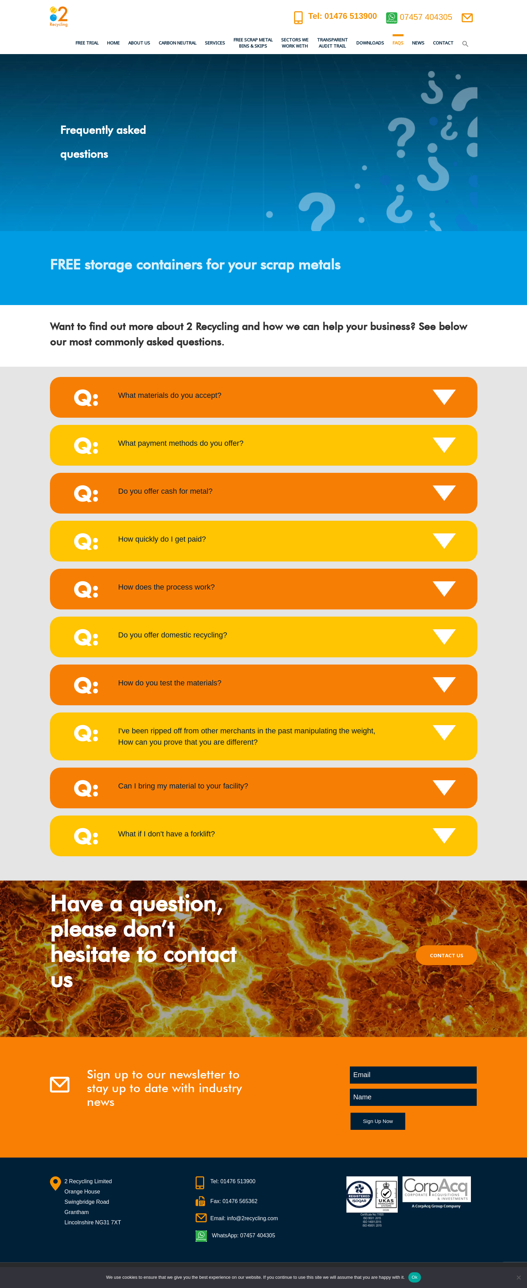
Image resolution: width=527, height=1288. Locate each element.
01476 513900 (237, 1181)
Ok (415, 1277)
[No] (518, 1277)
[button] (465, 42)
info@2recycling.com (252, 1218)
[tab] (263, 397)
